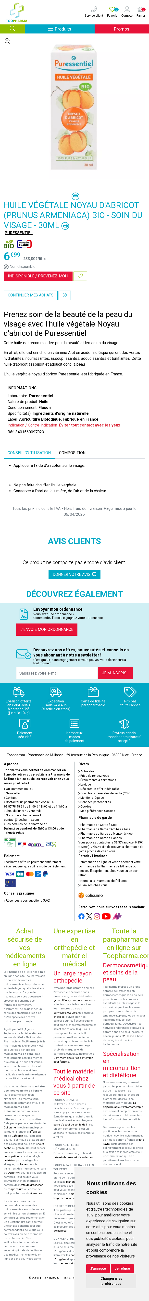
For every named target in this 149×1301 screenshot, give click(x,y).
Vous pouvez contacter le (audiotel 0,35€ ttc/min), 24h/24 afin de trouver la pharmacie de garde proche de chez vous (110, 847)
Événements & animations (97, 780)
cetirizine (9, 1160)
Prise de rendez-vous (93, 775)
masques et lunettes (71, 1263)
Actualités (86, 771)
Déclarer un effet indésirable (98, 789)
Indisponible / (38, 276)
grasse (20, 1148)
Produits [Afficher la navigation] (71, 29)
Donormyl (14, 1172)
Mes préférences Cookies (96, 811)
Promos (121, 29)
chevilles (58, 1016)
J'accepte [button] (98, 1268)
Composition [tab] (72, 452)
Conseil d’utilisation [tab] (29, 452)
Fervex (24, 1164)
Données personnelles (94, 802)
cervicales (59, 1012)
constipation (11, 1156)
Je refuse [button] (122, 1268)
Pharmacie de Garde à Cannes (100, 838)
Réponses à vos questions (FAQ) (27, 900)
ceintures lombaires (82, 1000)
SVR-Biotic (128, 1036)
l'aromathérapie (133, 1107)
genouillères (61, 1000)
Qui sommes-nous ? (18, 789)
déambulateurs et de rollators (73, 1157)
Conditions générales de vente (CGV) (104, 793)
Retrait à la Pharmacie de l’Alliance (102, 881)
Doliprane (10, 1127)
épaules (72, 1012)
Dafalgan (17, 1135)
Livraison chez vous (93, 885)
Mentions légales (91, 797)
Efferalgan (35, 1131)
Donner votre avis (74, 574)
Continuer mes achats (30, 295)
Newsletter (12, 793)
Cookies (84, 806)
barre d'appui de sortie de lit (70, 1124)
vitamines (36, 1193)
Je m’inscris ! (115, 673)
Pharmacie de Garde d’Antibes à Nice (104, 829)
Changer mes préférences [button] (111, 1281)
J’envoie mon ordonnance (46, 629)
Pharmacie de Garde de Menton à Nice (105, 833)
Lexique (84, 784)
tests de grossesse (31, 1185)
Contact (10, 797)
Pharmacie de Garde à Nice (97, 825)
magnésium (16, 1189)
